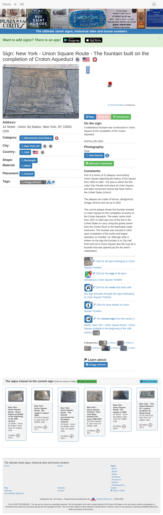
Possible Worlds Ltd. (104, 499)
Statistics (61, 488)
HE (22, 4)
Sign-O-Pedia (118, 491)
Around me (116, 480)
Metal (25, 165)
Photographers (118, 485)
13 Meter (124, 343)
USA (25, 152)
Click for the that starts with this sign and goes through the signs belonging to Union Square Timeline (109, 292)
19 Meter (91, 348)
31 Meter (127, 348)
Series (114, 471)
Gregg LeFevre (96, 364)
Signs (113, 466)
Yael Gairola (94, 155)
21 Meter (109, 348)
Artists (114, 474)
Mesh (114, 469)
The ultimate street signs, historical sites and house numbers (81, 31)
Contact (61, 491)
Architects (116, 477)
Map (90, 116)
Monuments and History (36, 138)
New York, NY (30, 146)
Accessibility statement (14, 493)
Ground (27, 173)
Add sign (8, 491)
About (60, 466)
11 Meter (107, 343)
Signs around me (87, 381)
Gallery (114, 488)
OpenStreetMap (117, 105)
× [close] (159, 38)
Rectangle (28, 160)
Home (7, 4)
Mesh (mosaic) (149, 381)
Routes (115, 482)
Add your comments (99, 163)
